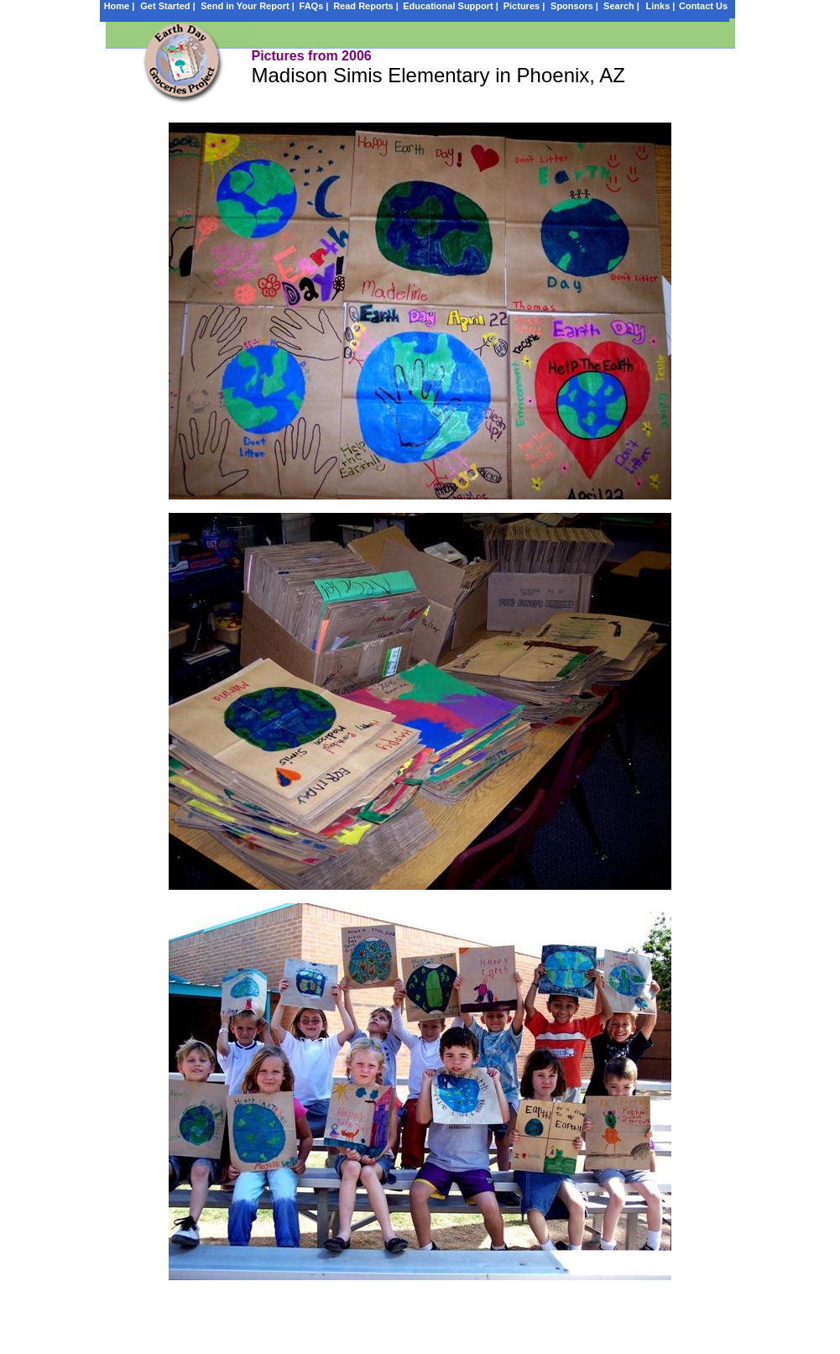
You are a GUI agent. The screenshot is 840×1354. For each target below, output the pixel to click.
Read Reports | (366, 6)
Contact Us (703, 6)
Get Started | (167, 6)
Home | (119, 6)
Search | (621, 6)
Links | (661, 6)
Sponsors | (574, 6)
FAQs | (314, 6)
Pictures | (524, 6)
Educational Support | (450, 6)
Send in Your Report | (247, 6)
